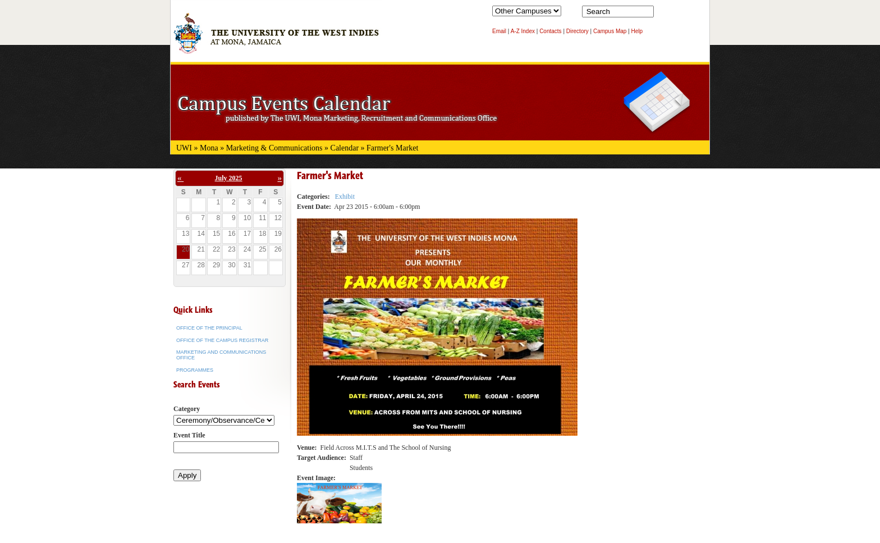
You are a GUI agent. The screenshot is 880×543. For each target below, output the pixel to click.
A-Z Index (523, 31)
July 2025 (228, 178)
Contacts (550, 31)
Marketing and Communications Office (221, 355)
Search (664, 14)
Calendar (345, 148)
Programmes (194, 370)
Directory (577, 31)
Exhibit (345, 196)
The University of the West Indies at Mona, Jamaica (276, 39)
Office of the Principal (209, 328)
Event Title (189, 435)
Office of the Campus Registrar (222, 340)
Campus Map (609, 31)
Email (499, 31)
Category (186, 409)
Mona (209, 148)
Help (637, 31)
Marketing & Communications (274, 148)
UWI (184, 148)
